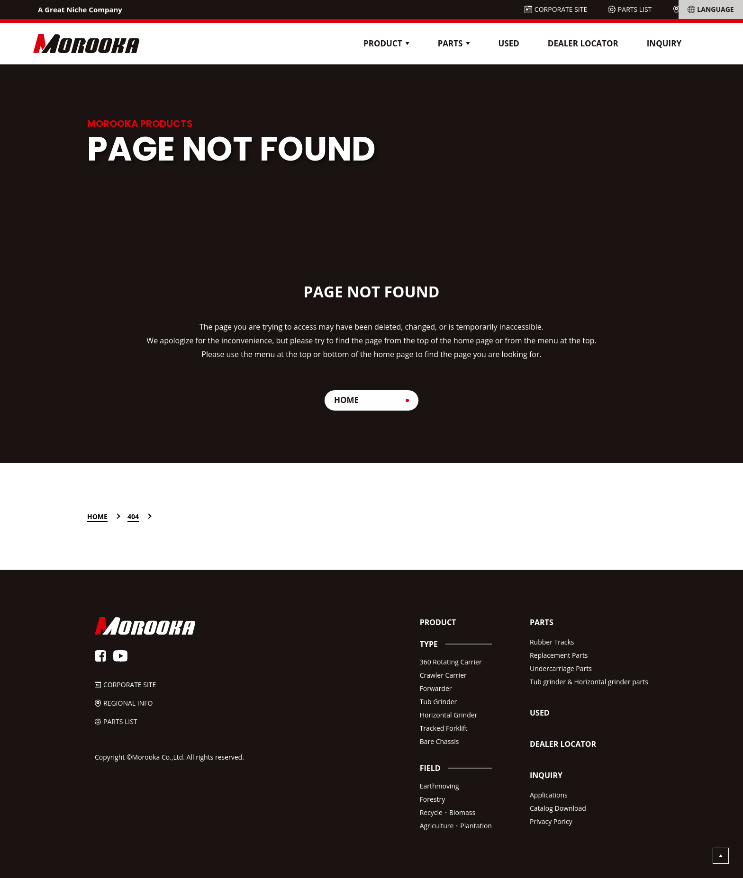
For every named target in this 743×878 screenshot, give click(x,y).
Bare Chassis (439, 741)
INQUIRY (664, 43)
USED (508, 43)
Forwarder (436, 688)
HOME (346, 399)
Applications (549, 794)
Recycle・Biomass (447, 812)
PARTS (541, 622)
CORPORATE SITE (561, 9)
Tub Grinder (438, 701)
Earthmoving (439, 785)
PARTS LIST (635, 9)
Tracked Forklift (444, 728)
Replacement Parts (559, 655)
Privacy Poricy (551, 821)
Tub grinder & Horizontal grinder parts (589, 681)
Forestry (432, 799)
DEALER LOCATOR (583, 43)
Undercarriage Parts (561, 668)
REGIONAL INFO (707, 9)
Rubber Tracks (552, 641)
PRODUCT (438, 622)
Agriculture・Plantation (456, 825)
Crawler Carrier (443, 675)
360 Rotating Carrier (451, 661)
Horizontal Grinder (449, 714)
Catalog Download (558, 808)
